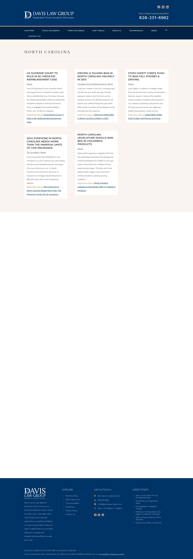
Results (117, 30)
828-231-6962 (154, 18)
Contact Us (34, 36)
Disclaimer (70, 507)
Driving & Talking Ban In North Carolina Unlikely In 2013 (95, 76)
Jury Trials (98, 30)
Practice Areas (76, 30)
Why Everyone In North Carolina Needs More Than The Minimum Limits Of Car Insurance (44, 191)
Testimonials (136, 30)
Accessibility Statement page (111, 554)
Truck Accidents (51, 30)
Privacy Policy (71, 511)
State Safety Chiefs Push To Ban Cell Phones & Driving (146, 76)
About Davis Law (72, 500)
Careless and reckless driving (91, 84)
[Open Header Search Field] (166, 30)
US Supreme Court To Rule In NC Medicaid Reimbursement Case (42, 76)
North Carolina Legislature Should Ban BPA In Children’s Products (96, 187)
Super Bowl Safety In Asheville (148, 523)
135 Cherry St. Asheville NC (108, 496)
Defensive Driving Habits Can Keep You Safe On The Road (148, 513)
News (154, 30)
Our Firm (29, 30)
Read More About (45, 118)
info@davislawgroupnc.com (110, 504)
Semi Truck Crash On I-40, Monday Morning (147, 496)
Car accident (33, 152)
